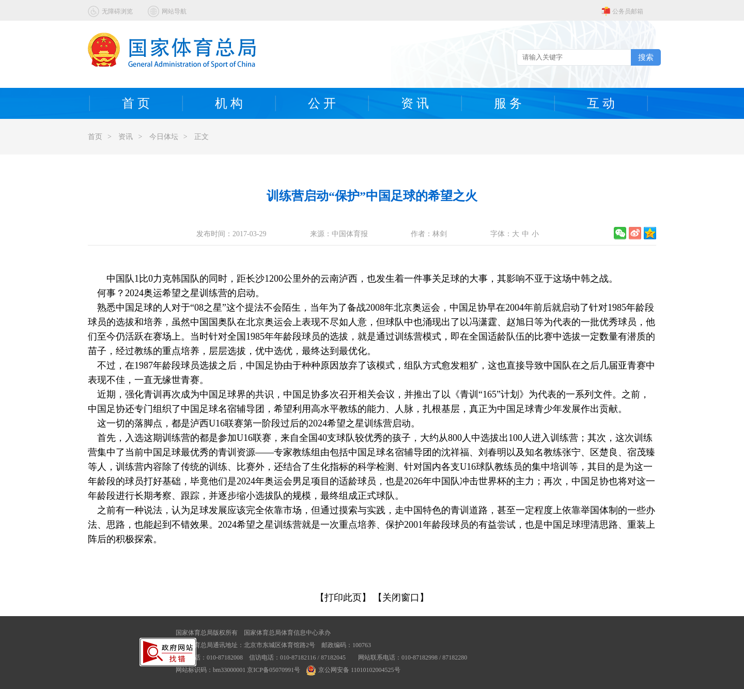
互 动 (601, 103)
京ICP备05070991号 (273, 669)
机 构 (229, 103)
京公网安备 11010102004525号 (353, 669)
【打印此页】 (343, 597)
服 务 (508, 103)
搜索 (646, 57)
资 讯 (415, 103)
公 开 (322, 103)
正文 (201, 137)
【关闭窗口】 (401, 597)
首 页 (136, 103)
